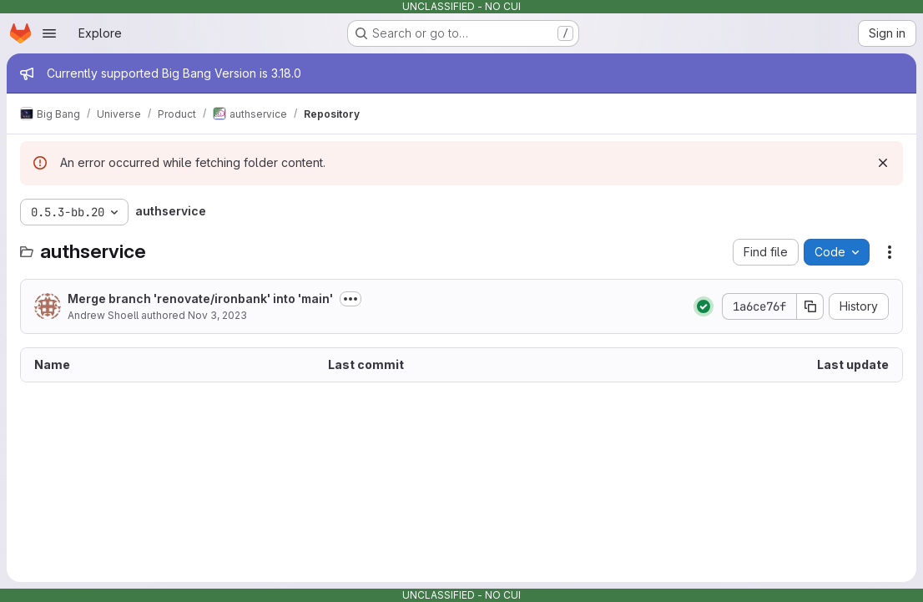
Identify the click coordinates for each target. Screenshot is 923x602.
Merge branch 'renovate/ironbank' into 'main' (200, 298)
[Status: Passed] (704, 306)
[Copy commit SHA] (810, 306)
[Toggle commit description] (350, 298)
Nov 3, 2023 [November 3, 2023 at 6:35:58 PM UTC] (217, 315)
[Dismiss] (883, 163)
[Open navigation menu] (49, 33)
